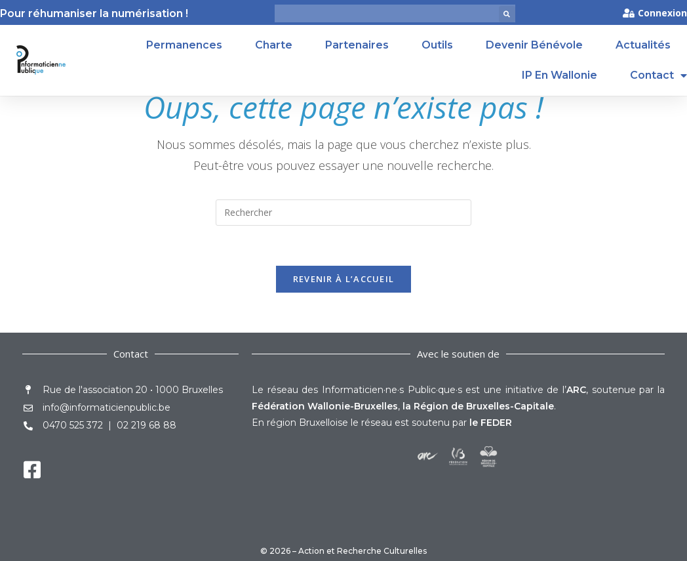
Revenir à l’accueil (344, 279)
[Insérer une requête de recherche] (343, 212)
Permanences (184, 45)
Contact (658, 75)
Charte (273, 45)
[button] (507, 14)
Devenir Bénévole (534, 45)
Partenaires (357, 45)
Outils (437, 45)
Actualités (643, 45)
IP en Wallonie (559, 75)
